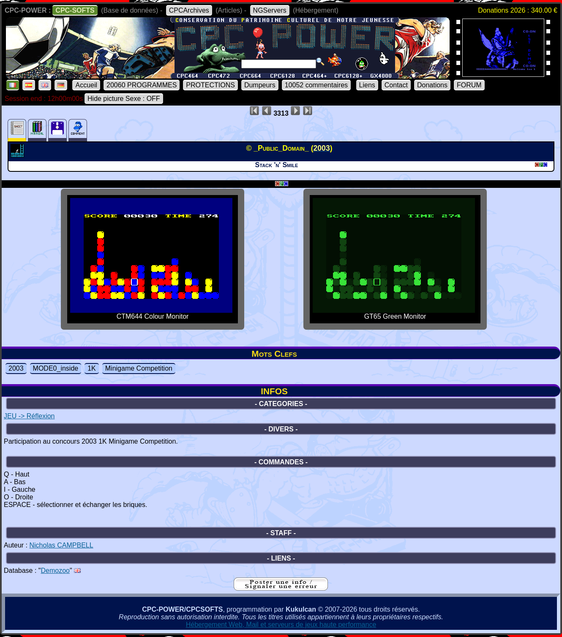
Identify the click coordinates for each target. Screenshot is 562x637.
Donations (432, 85)
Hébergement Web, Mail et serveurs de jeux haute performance (281, 624)
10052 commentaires (316, 85)
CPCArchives (189, 10)
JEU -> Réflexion (29, 416)
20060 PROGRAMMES (141, 85)
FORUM (469, 85)
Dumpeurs (260, 85)
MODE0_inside (56, 368)
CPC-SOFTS (74, 10)
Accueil (86, 85)
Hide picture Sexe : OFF (123, 98)
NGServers (269, 10)
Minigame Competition (138, 368)
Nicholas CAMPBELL (61, 545)
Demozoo (55, 570)
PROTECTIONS (210, 85)
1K (91, 368)
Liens (367, 85)
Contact (396, 85)
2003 (16, 368)
